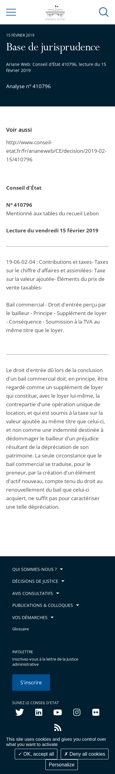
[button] (104, 11)
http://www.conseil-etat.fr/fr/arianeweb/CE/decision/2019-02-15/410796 (56, 151)
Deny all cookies (84, 754)
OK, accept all (36, 754)
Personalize (62, 764)
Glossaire (20, 629)
